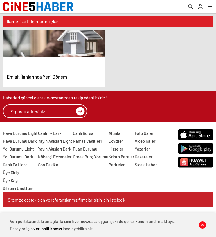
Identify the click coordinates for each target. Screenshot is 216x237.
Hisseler (116, 148)
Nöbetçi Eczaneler (55, 156)
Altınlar (115, 133)
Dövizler (116, 141)
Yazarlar (142, 148)
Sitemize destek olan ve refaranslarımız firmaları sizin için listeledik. (67, 199)
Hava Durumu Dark (20, 141)
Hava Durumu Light (20, 133)
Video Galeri (145, 141)
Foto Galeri (144, 133)
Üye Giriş (11, 172)
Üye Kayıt (11, 180)
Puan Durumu (85, 148)
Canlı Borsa (83, 133)
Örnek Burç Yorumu (90, 156)
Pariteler (117, 164)
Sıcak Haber (146, 164)
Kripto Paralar (121, 156)
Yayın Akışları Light (55, 141)
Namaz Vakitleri (87, 141)
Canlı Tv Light (15, 164)
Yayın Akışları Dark (54, 148)
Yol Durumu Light (18, 148)
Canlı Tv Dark (50, 133)
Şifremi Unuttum (18, 188)
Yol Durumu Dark (18, 156)
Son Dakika (48, 164)
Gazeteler (144, 156)
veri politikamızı (47, 228)
